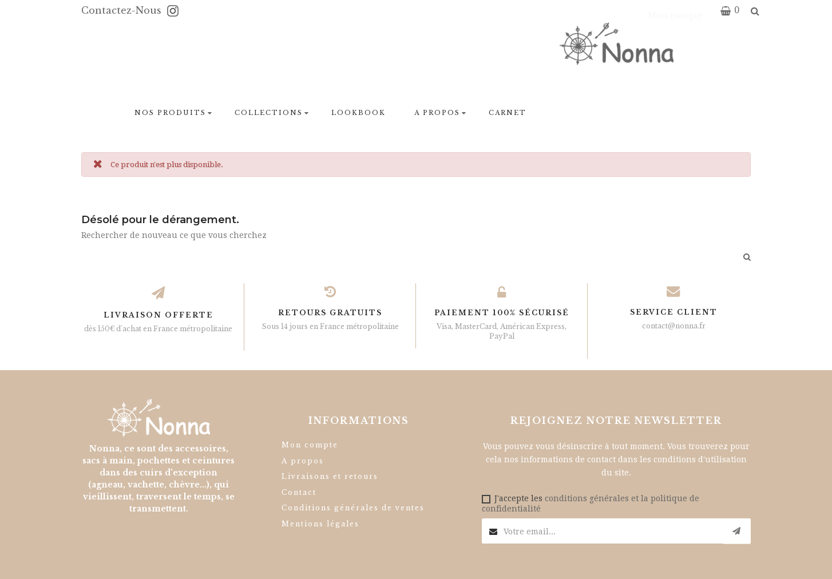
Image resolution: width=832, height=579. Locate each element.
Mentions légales (320, 523)
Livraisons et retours (330, 476)
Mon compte (310, 445)
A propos (303, 461)
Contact (299, 492)
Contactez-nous (122, 10)
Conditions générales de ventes (353, 507)
